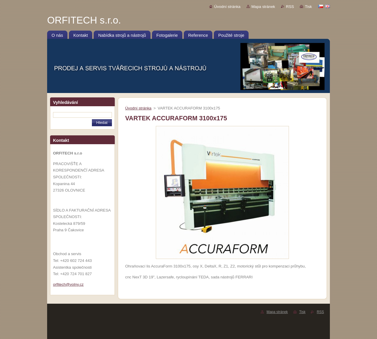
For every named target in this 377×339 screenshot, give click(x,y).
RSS (290, 6)
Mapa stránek (263, 6)
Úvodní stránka (227, 6)
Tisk (308, 6)
